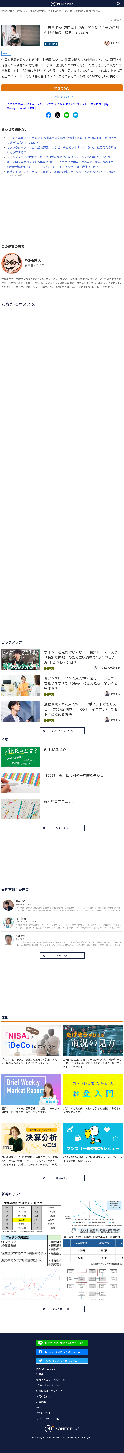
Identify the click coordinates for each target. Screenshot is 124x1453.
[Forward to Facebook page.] (62, 1352)
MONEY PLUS (7, 11)
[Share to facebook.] (48, 115)
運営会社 (41, 1374)
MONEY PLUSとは (46, 1368)
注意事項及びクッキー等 (49, 1391)
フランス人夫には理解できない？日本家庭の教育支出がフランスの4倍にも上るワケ (59, 157)
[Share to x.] (57, 115)
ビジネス (21, 11)
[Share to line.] (66, 115)
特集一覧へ (62, 827)
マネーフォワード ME (47, 1418)
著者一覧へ (62, 955)
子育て (6, 53)
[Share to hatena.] (75, 115)
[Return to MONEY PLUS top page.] (62, 3)
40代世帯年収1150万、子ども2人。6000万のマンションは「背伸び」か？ (52, 167)
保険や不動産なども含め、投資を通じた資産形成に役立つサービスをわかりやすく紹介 (61, 171)
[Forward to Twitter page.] (62, 1361)
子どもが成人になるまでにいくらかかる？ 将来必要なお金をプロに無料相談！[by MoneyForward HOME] (57, 106)
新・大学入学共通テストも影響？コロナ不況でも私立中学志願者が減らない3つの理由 (60, 162)
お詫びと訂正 (43, 1413)
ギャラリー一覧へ (62, 1309)
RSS (38, 1407)
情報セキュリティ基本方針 (50, 1379)
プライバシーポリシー (48, 1385)
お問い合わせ (43, 1396)
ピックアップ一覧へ (62, 730)
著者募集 (41, 1402)
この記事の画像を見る (61, 97)
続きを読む (62, 88)
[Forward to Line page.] (62, 1343)
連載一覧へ (62, 1178)
